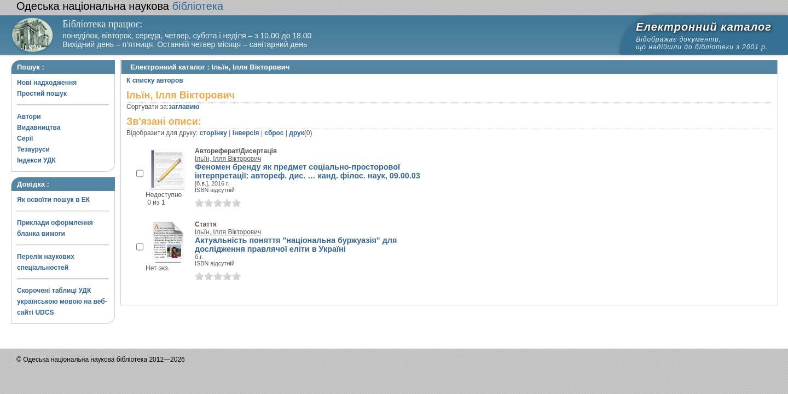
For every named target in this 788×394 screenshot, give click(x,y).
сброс (273, 133)
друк (296, 133)
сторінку (213, 133)
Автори (29, 116)
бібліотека (119, 6)
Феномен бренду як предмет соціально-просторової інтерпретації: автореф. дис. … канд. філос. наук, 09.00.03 (307, 171)
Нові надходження (47, 82)
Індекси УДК (36, 160)
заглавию (184, 107)
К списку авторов (154, 80)
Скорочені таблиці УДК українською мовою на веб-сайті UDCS (62, 301)
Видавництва (38, 127)
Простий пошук (42, 93)
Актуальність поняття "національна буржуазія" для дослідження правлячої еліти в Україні (296, 244)
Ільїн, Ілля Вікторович (228, 159)
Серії (25, 138)
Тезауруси (33, 149)
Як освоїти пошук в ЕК (53, 200)
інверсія (246, 133)
